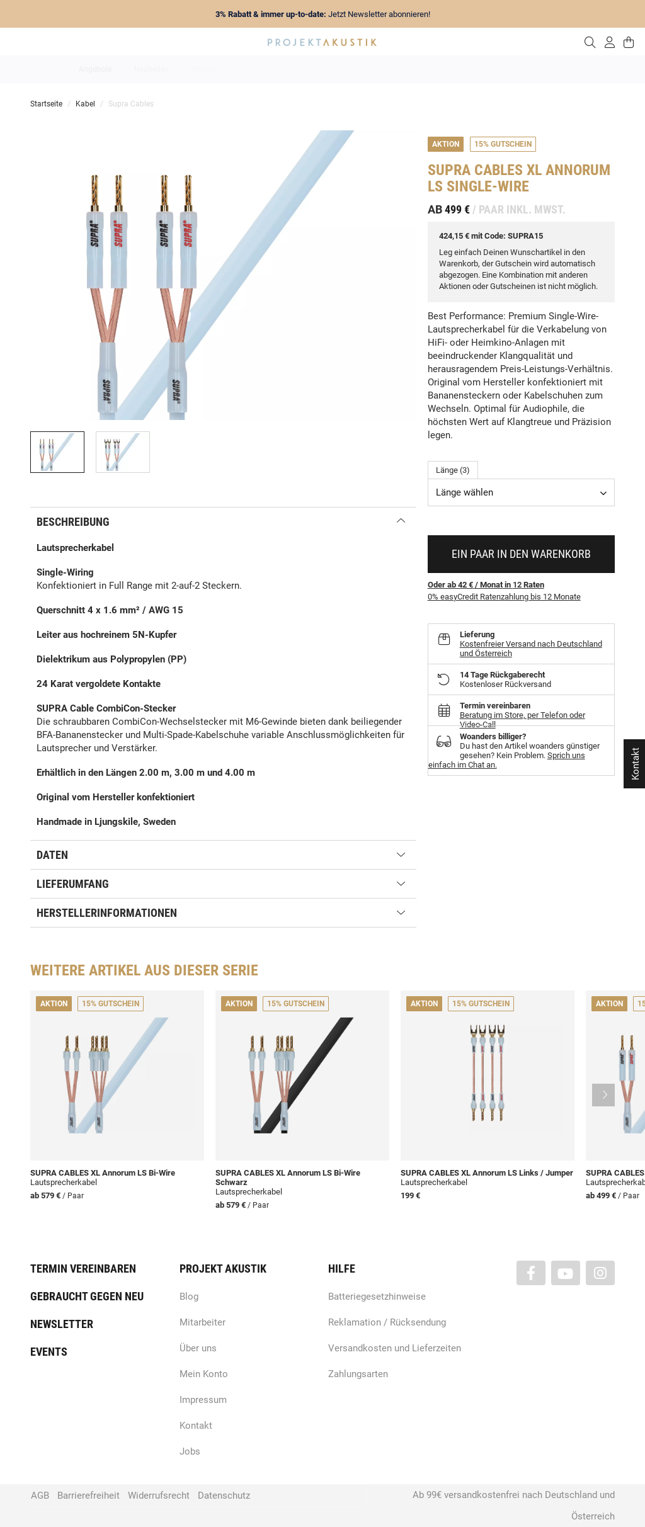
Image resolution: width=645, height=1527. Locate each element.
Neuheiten (151, 69)
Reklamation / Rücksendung (387, 1322)
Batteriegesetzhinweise (377, 1296)
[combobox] (521, 492)
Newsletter (61, 1324)
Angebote (95, 69)
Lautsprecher (445, 69)
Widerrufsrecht (159, 1495)
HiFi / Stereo (308, 69)
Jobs (190, 1451)
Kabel (556, 69)
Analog (251, 69)
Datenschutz (224, 1495)
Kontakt (196, 1425)
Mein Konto (204, 1374)
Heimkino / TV (376, 69)
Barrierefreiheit (88, 1495)
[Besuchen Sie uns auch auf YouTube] (565, 1273)
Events (48, 1351)
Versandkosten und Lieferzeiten (394, 1348)
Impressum (203, 1399)
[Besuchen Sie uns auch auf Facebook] (531, 1273)
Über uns (198, 1348)
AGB (40, 1495)
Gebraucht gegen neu (87, 1296)
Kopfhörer (507, 69)
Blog (189, 1296)
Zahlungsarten (358, 1374)
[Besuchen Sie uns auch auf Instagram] (600, 1273)
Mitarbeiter (202, 1322)
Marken (204, 69)
